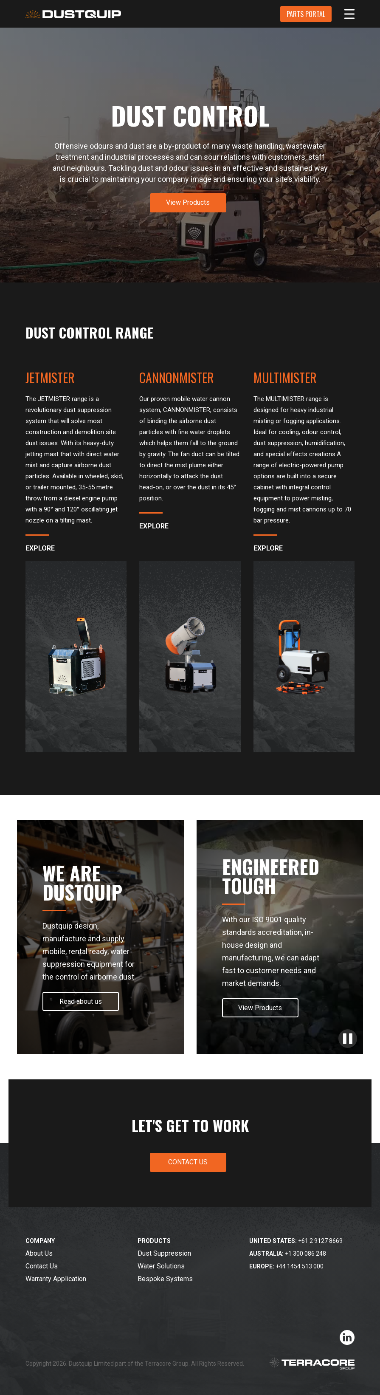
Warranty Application (55, 1279)
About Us (39, 1253)
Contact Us (41, 1266)
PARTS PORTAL (306, 14)
